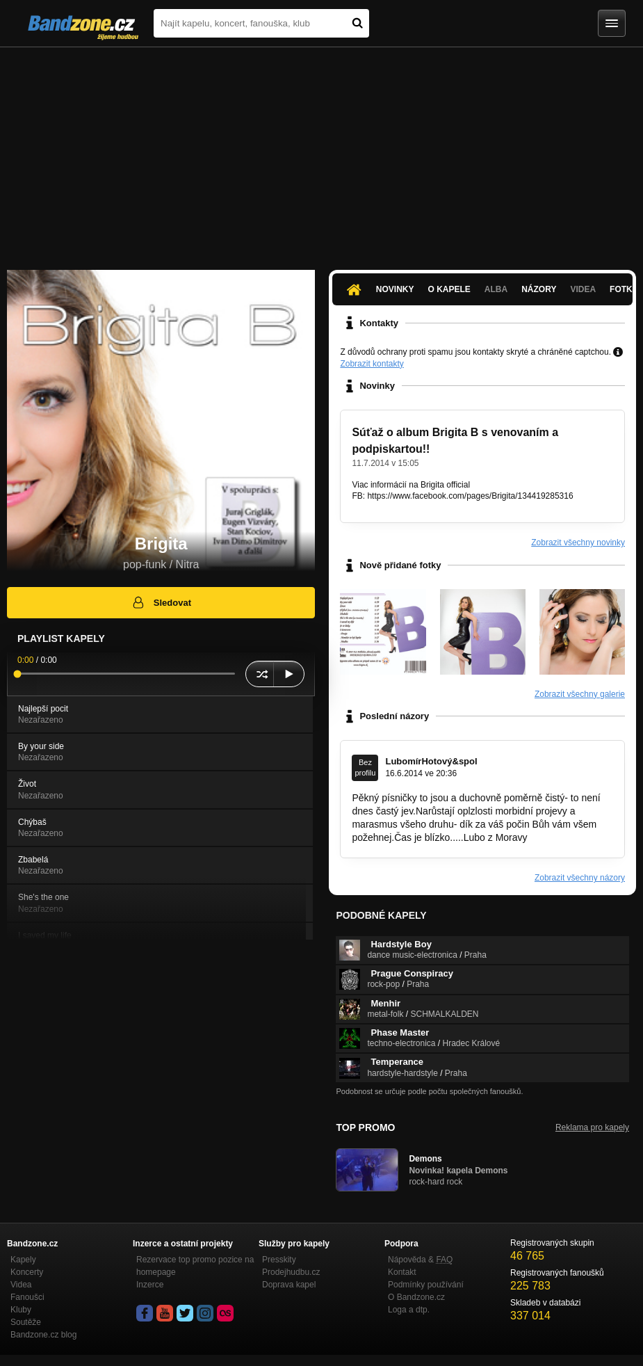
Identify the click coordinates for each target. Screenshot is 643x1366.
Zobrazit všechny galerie (580, 694)
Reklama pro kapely (592, 1127)
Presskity (279, 1259)
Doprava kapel (289, 1284)
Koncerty (26, 1272)
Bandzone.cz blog (43, 1335)
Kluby (20, 1310)
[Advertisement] (321, 151)
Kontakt (402, 1272)
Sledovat (161, 602)
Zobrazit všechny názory (580, 878)
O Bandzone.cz (416, 1297)
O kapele (449, 289)
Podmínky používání (426, 1284)
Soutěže (25, 1322)
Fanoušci (27, 1297)
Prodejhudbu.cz (291, 1272)
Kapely (23, 1259)
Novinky (395, 289)
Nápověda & (420, 1259)
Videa (583, 289)
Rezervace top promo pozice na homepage (195, 1266)
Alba (496, 289)
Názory (538, 289)
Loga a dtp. (409, 1310)
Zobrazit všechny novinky (578, 542)
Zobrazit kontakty (371, 364)
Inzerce (149, 1284)
